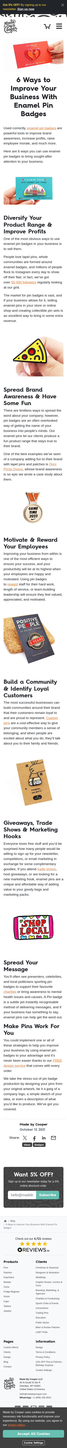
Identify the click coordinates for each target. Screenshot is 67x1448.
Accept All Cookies (33, 1433)
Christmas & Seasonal (47, 1267)
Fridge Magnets (11, 1291)
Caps (6, 1301)
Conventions (42, 1308)
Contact (7, 1366)
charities (10, 992)
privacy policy (16, 1424)
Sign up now (25, 9)
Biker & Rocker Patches (48, 1327)
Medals (7, 1282)
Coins (6, 1287)
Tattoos (7, 1306)
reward (12, 584)
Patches (8, 1272)
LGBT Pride (42, 1332)
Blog (13, 1221)
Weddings (41, 1277)
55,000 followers (23, 282)
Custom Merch (11, 1347)
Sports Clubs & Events (47, 1303)
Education (41, 1317)
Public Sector (42, 1322)
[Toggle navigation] (59, 26)
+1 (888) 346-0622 (41, 1397)
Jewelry (7, 1311)
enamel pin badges (41, 128)
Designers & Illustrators (47, 1272)
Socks (7, 1296)
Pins (6, 1267)
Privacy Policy (43, 1357)
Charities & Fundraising (47, 1298)
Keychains (9, 1277)
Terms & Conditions (46, 1352)
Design (7, 1357)
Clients (7, 1352)
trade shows (46, 869)
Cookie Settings (44, 1370)
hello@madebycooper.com (33, 1394)
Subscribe (47, 1194)
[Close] (62, 5)
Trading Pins (42, 1313)
